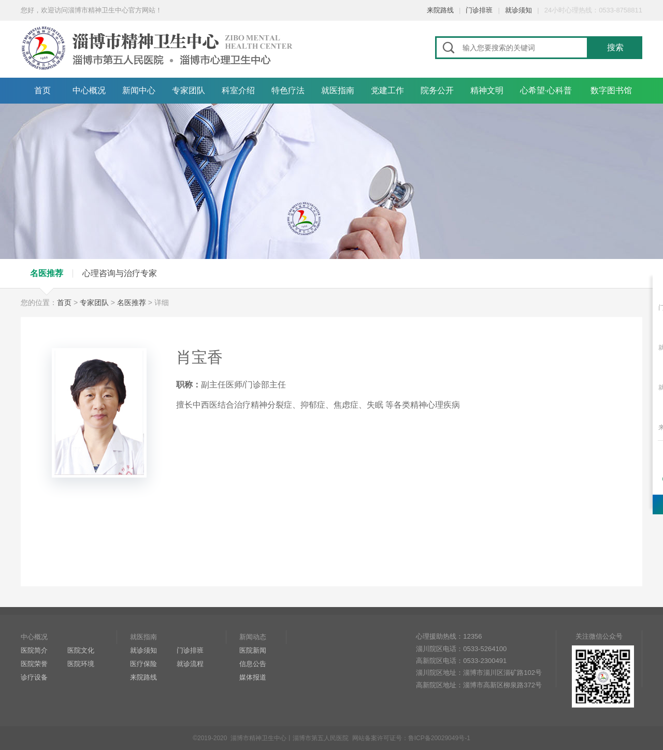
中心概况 (89, 90)
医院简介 (34, 650)
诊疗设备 (34, 677)
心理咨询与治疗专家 (119, 273)
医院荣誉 (34, 664)
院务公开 (437, 90)
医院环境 (80, 664)
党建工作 (387, 90)
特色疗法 (288, 90)
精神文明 (486, 90)
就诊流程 (190, 664)
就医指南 (337, 90)
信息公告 (252, 664)
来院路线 (440, 10)
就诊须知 (518, 10)
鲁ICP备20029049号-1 (439, 738)
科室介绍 (238, 90)
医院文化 (80, 650)
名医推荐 (46, 273)
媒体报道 (252, 677)
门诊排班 (479, 10)
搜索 (615, 47)
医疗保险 (143, 664)
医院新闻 (252, 650)
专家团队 (188, 90)
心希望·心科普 (546, 90)
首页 (42, 90)
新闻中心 (138, 90)
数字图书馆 (611, 90)
